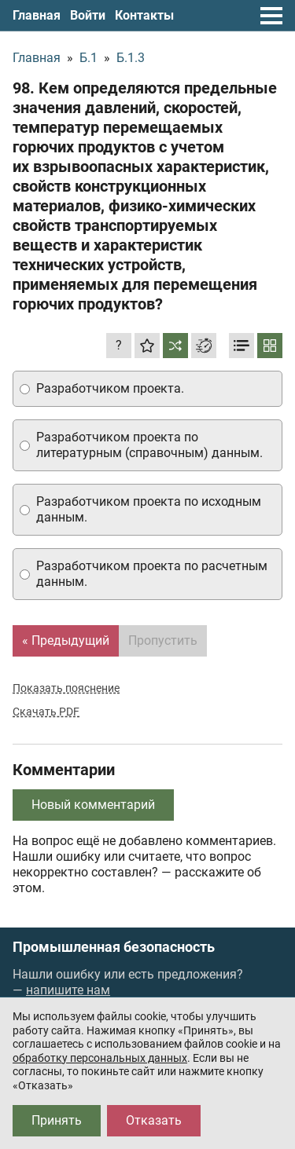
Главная (37, 15)
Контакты (144, 15)
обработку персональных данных (100, 1058)
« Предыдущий (65, 640)
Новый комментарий (93, 804)
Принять (56, 1120)
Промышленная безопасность (114, 947)
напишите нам (68, 990)
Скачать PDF (46, 711)
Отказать (154, 1120)
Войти (87, 15)
